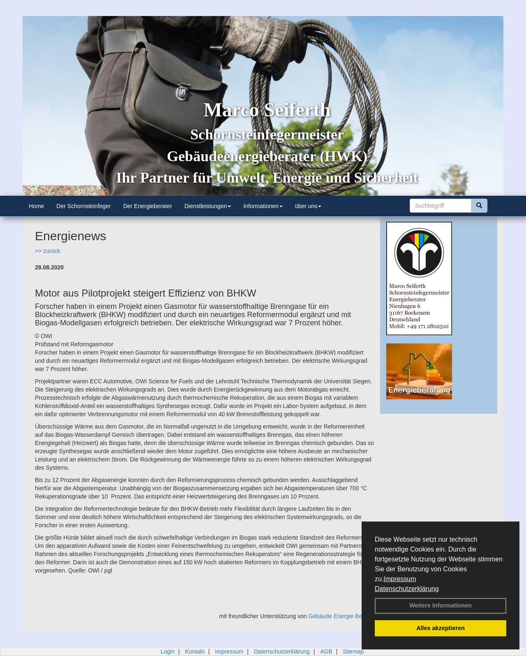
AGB (326, 651)
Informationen (263, 206)
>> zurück (47, 251)
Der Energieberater (147, 206)
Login (168, 651)
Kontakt (194, 651)
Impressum (399, 578)
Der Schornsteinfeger (83, 206)
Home (36, 206)
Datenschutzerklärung (407, 588)
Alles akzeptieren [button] (440, 628)
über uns (308, 206)
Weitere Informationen (440, 605)
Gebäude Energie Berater (341, 616)
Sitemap (353, 651)
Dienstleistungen (208, 206)
